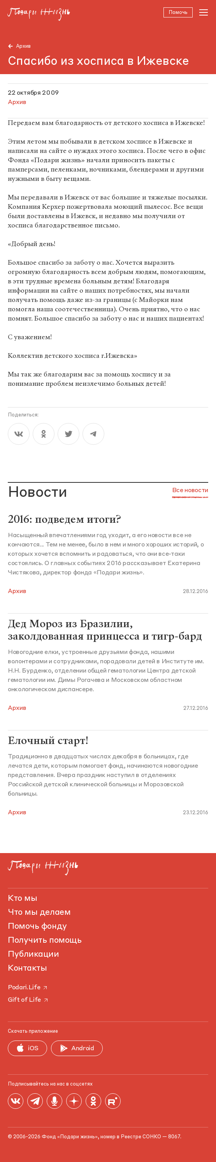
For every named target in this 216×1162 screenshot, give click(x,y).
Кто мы (22, 898)
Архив (23, 46)
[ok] (43, 434)
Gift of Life (28, 1000)
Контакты (27, 968)
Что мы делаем (39, 912)
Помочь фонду (37, 926)
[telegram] (93, 434)
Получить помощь (44, 940)
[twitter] (68, 434)
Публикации (33, 954)
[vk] (19, 434)
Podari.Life (28, 988)
